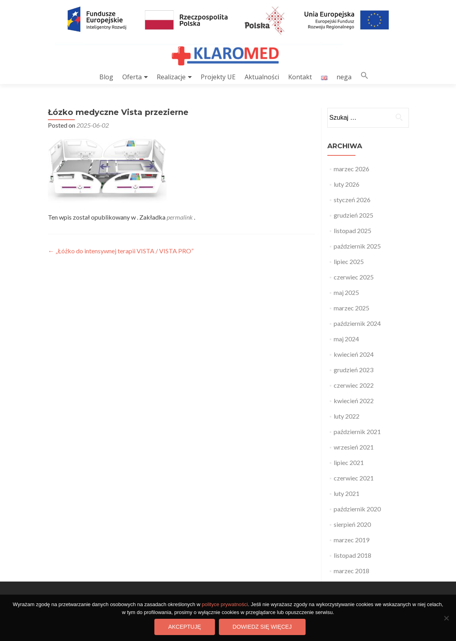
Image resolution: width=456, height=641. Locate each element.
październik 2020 (357, 509)
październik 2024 (357, 323)
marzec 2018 (351, 570)
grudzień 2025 (353, 215)
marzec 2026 (351, 168)
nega (344, 77)
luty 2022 (346, 416)
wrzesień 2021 (354, 447)
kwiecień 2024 (354, 354)
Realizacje (171, 77)
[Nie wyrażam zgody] (446, 618)
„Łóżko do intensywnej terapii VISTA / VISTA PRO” (121, 250)
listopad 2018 (352, 555)
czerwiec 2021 (354, 478)
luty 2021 (346, 493)
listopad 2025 (352, 230)
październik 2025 (357, 246)
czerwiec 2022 (354, 385)
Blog (106, 77)
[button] (365, 77)
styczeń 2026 (352, 199)
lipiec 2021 (349, 462)
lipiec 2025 (349, 261)
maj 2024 (346, 339)
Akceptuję (184, 627)
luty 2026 (346, 184)
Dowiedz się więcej (262, 627)
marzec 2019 (351, 539)
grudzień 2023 (353, 369)
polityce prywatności (225, 604)
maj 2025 (346, 292)
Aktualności (262, 77)
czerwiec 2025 (354, 277)
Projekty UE (218, 77)
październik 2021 (357, 431)
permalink (180, 217)
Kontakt (300, 77)
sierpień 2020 (352, 524)
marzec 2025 (351, 308)
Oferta (132, 77)
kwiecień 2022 (354, 400)
